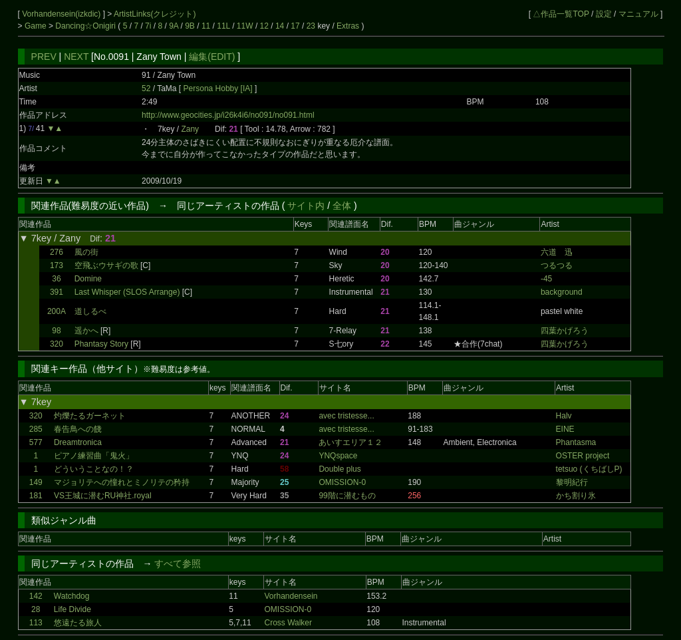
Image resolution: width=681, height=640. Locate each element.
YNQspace (338, 455)
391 (56, 292)
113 (36, 622)
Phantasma (576, 442)
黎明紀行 (572, 482)
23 (311, 26)
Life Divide (72, 609)
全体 (342, 205)
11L (223, 26)
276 (56, 252)
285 (36, 429)
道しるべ (90, 311)
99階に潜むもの (347, 495)
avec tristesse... (346, 415)
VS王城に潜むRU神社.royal (103, 495)
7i (148, 26)
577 (36, 442)
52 (146, 88)
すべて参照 (177, 563)
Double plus (339, 469)
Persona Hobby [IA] (219, 88)
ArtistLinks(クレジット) (155, 14)
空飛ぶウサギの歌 (106, 265)
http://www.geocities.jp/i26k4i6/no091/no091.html (228, 115)
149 (36, 482)
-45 (546, 278)
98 (56, 330)
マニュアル (638, 14)
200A (56, 311)
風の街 (86, 252)
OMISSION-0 (342, 482)
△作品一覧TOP (561, 14)
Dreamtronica (78, 442)
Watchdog (72, 596)
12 (264, 26)
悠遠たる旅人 (78, 622)
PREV (44, 56)
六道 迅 (557, 252)
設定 (604, 14)
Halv (564, 415)
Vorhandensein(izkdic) (62, 14)
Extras (348, 26)
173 (56, 265)
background (562, 292)
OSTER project (583, 455)
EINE (565, 429)
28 (35, 609)
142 (36, 596)
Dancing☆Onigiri (86, 26)
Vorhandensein (290, 596)
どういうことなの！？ (94, 469)
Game (37, 26)
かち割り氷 (576, 495)
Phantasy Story (101, 344)
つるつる (557, 265)
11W (245, 26)
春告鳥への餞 (78, 429)
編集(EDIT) (212, 56)
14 (279, 26)
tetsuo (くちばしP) (589, 469)
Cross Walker (288, 622)
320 (56, 344)
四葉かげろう (565, 330)
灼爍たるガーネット (90, 415)
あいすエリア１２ (350, 442)
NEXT (76, 56)
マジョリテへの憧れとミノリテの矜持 (122, 482)
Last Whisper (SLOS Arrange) (127, 292)
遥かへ (86, 330)
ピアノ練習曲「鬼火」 (94, 455)
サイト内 (306, 205)
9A (173, 26)
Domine (88, 278)
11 (206, 26)
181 (36, 495)
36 (56, 278)
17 (295, 26)
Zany (190, 129)
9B (190, 26)
